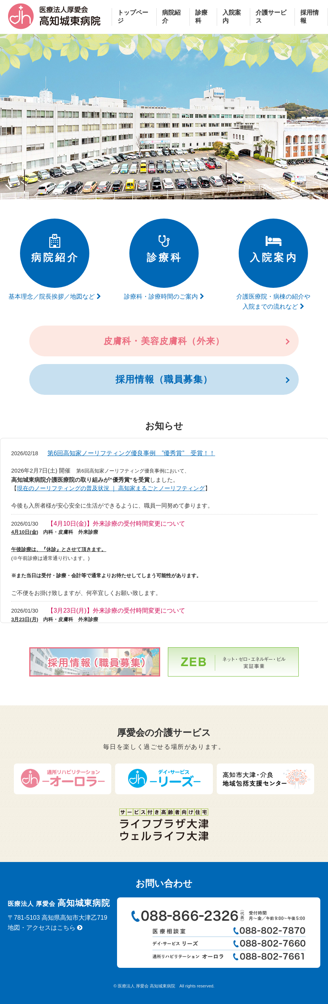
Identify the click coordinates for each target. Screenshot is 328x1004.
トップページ (132, 16)
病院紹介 (171, 16)
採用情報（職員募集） (164, 379)
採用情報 (309, 16)
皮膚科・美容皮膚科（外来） (164, 341)
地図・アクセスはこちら (45, 927)
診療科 (201, 16)
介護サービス (271, 16)
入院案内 (232, 16)
